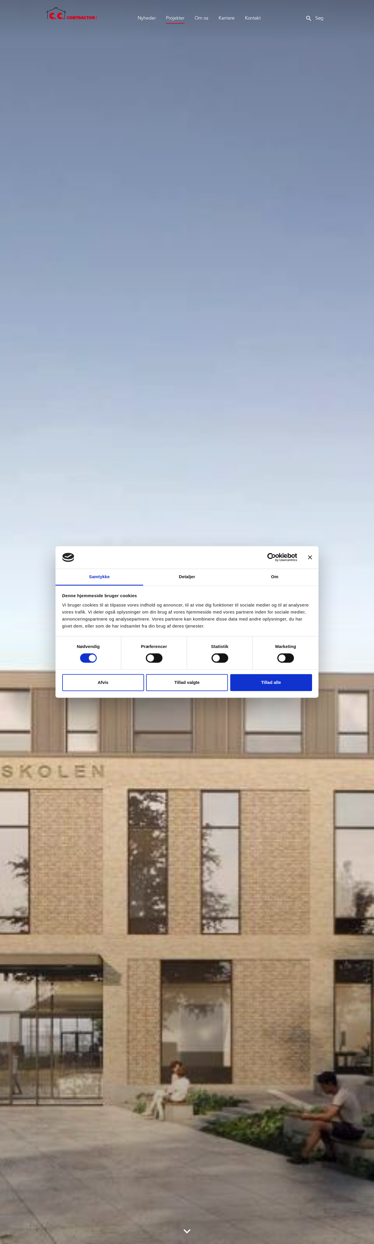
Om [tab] (274, 576)
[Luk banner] (310, 557)
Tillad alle (271, 682)
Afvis (103, 682)
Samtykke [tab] (99, 576)
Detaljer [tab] (187, 576)
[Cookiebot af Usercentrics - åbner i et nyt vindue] (271, 557)
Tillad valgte (187, 682)
